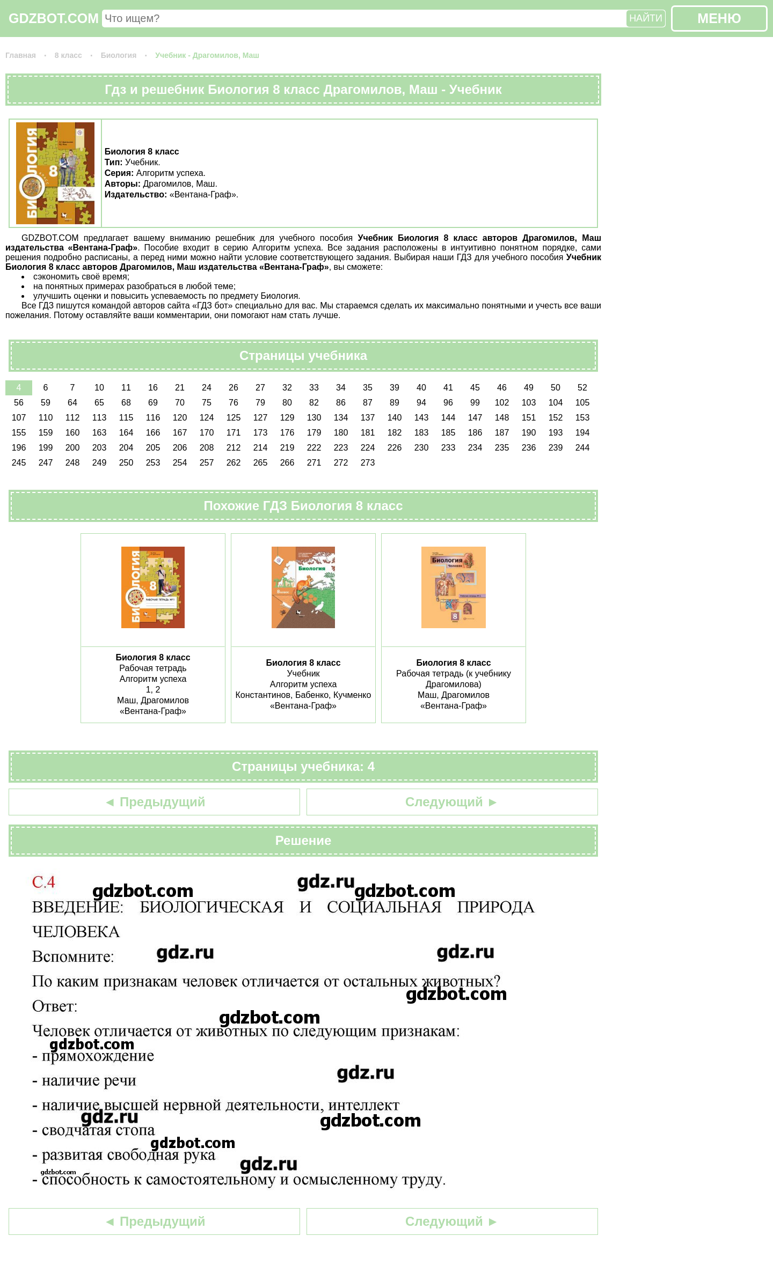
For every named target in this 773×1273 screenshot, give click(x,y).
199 (46, 447)
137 (368, 417)
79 (260, 402)
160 (72, 432)
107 (19, 417)
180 (341, 432)
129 (287, 417)
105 (582, 402)
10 (99, 387)
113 (99, 417)
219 (287, 447)
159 (46, 432)
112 (72, 417)
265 (260, 462)
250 (126, 462)
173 (260, 432)
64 (72, 402)
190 (529, 432)
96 (448, 402)
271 (314, 462)
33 (314, 387)
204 (126, 447)
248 (72, 462)
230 (421, 447)
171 (234, 432)
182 (395, 432)
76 (233, 402)
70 (180, 402)
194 (582, 432)
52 (582, 387)
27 (260, 387)
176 (287, 432)
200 (72, 447)
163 (99, 432)
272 (341, 462)
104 (556, 402)
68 (126, 402)
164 (126, 432)
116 (153, 417)
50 (555, 387)
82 (314, 402)
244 (582, 447)
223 (341, 447)
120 (180, 417)
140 (395, 417)
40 (421, 387)
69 (153, 402)
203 (99, 447)
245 (19, 462)
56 (19, 402)
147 (475, 417)
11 (126, 387)
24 (207, 387)
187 (502, 432)
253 (153, 462)
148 (502, 417)
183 (421, 432)
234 (475, 447)
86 (341, 402)
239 (556, 447)
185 (448, 432)
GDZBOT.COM (54, 18)
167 (180, 432)
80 (287, 402)
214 (260, 447)
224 (368, 447)
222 (314, 447)
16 (153, 387)
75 (207, 402)
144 (448, 417)
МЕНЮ (719, 18)
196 (19, 447)
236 (529, 447)
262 (234, 462)
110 (46, 417)
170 (207, 432)
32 (287, 387)
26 (233, 387)
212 (234, 447)
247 (46, 462)
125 (234, 417)
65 (99, 402)
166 (153, 432)
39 (394, 387)
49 (529, 387)
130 (314, 417)
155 (19, 432)
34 (341, 387)
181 (368, 432)
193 (556, 432)
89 (394, 402)
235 (502, 447)
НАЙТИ (645, 18)
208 (207, 447)
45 (475, 387)
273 (368, 462)
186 (475, 432)
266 (287, 462)
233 (448, 447)
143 (421, 417)
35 (368, 387)
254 (180, 462)
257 (207, 462)
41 (448, 387)
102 (502, 402)
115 (126, 417)
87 (368, 402)
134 (341, 417)
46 (502, 387)
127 (260, 417)
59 (45, 402)
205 (153, 447)
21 (180, 387)
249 (99, 462)
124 (207, 417)
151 (529, 417)
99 (475, 402)
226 (395, 447)
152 (556, 417)
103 (529, 402)
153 (582, 417)
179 (314, 432)
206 (180, 447)
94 (421, 402)
